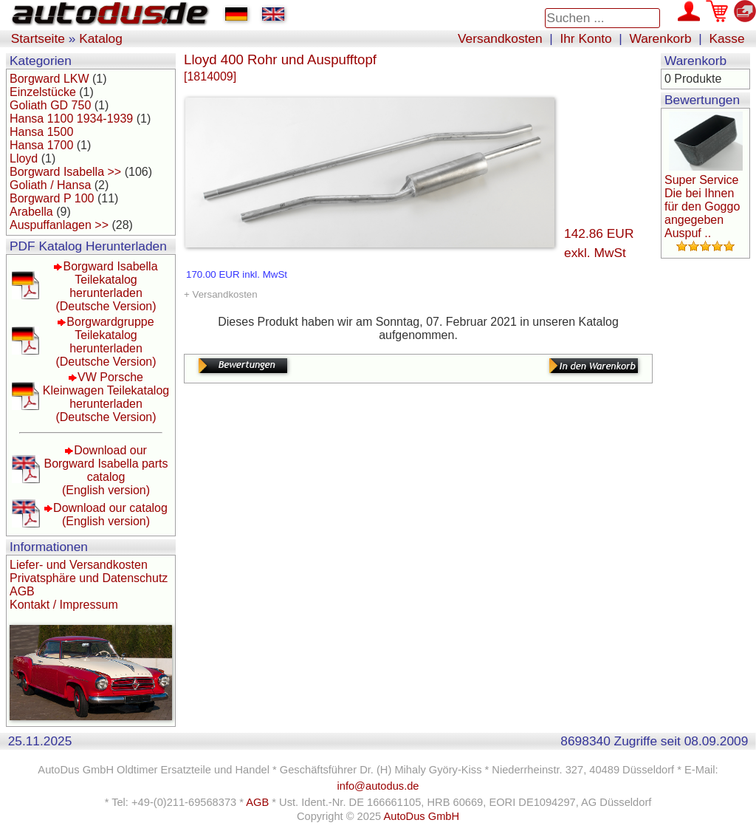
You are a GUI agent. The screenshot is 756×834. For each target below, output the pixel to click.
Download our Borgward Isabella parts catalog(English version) (106, 470)
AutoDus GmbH (421, 816)
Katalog (101, 38)
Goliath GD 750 (50, 105)
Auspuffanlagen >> (59, 225)
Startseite (38, 38)
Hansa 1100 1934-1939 (71, 118)
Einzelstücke (43, 92)
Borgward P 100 (52, 198)
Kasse (726, 38)
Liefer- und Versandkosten (79, 564)
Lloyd (24, 158)
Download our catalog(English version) (110, 514)
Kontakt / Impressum (64, 604)
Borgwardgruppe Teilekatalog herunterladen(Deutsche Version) (105, 341)
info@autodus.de (378, 786)
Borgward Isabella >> (65, 171)
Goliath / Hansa (50, 185)
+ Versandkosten (221, 294)
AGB (22, 591)
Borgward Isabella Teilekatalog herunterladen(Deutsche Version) (106, 286)
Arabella (31, 211)
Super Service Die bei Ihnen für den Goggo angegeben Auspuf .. (702, 206)
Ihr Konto (585, 38)
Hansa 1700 (41, 145)
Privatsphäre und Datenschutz (89, 578)
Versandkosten (500, 38)
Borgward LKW (49, 78)
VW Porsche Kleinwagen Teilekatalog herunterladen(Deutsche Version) (106, 397)
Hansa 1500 (41, 132)
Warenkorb (661, 38)
